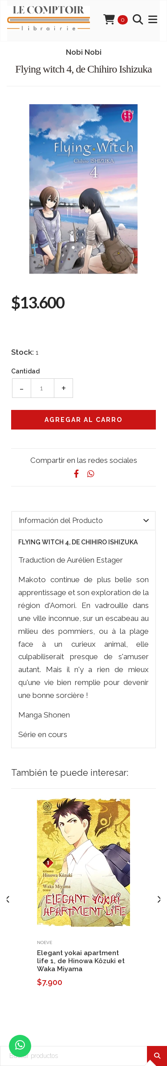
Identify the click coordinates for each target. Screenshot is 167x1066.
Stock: (22, 352)
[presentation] (7, 899)
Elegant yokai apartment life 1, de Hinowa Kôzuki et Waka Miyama (81, 961)
